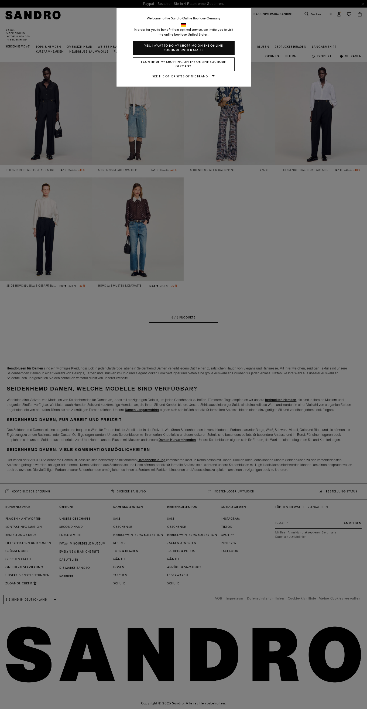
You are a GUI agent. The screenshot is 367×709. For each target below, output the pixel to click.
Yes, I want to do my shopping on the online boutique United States (183, 48)
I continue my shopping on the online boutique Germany (183, 64)
